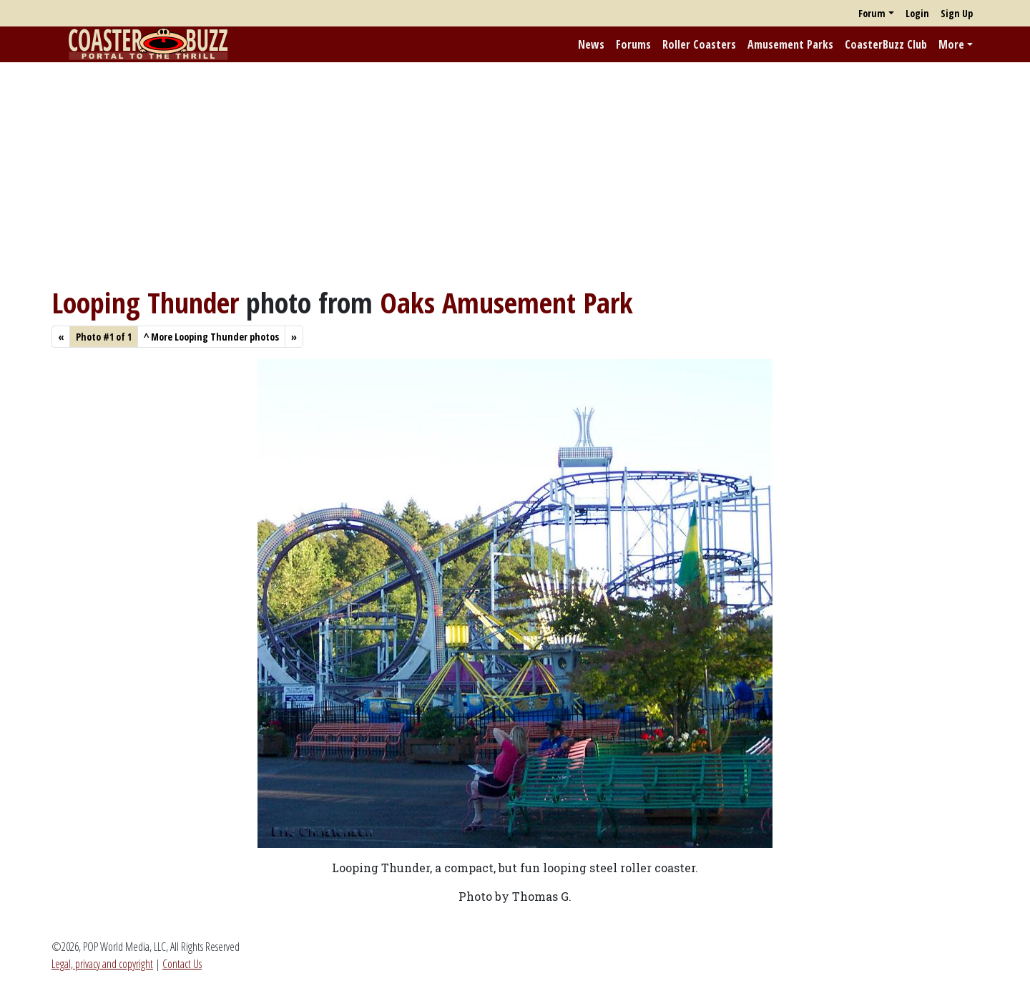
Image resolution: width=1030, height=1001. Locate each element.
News (591, 44)
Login (917, 13)
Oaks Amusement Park (506, 302)
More (951, 44)
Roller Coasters (699, 44)
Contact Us (182, 964)
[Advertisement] (515, 174)
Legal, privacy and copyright (102, 964)
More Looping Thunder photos (211, 336)
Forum (872, 13)
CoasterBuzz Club (886, 44)
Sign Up (957, 13)
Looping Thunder (145, 302)
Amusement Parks (790, 44)
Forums (633, 44)
